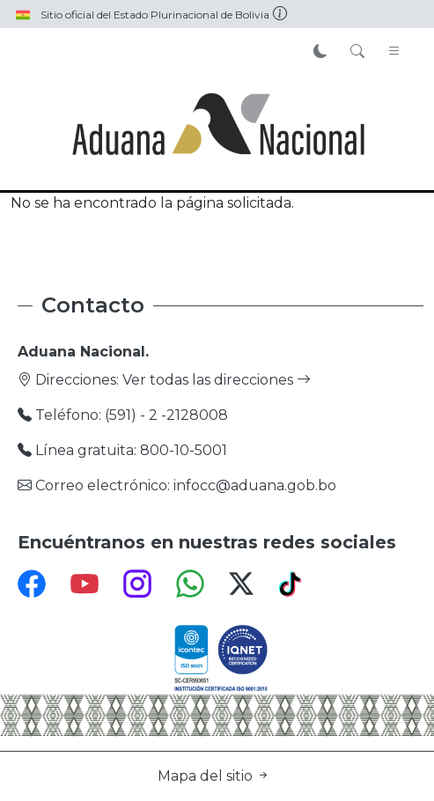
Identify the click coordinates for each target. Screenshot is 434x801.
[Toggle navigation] (394, 52)
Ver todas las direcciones (216, 379)
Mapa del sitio (214, 776)
